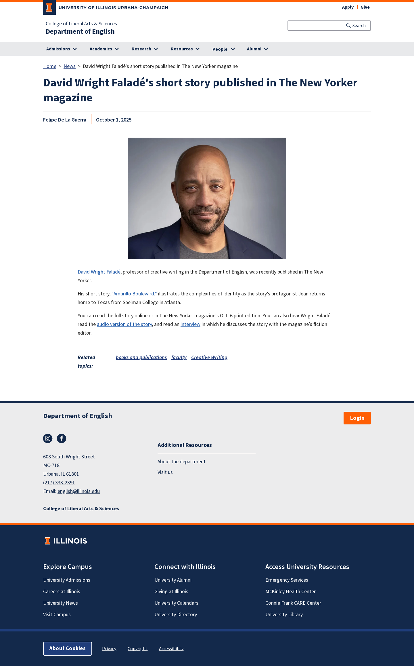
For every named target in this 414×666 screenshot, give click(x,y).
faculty (179, 357)
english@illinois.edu (78, 491)
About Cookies (67, 648)
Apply (348, 7)
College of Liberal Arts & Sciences (81, 23)
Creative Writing (209, 357)
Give (365, 7)
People (219, 49)
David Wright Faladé (99, 272)
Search (359, 25)
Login (357, 418)
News (70, 66)
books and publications (141, 357)
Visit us (165, 472)
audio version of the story (124, 324)
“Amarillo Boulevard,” (134, 293)
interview (190, 324)
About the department (182, 461)
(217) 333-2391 (59, 482)
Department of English (80, 31)
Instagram (47, 438)
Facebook (61, 438)
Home (49, 66)
